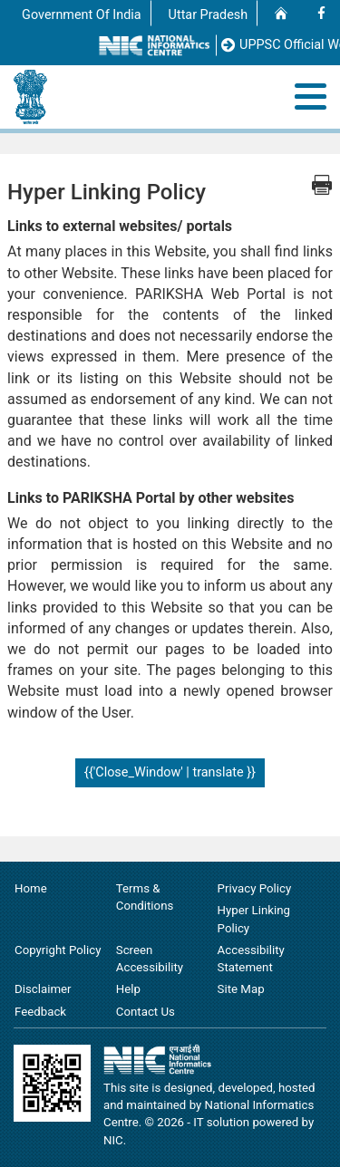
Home (31, 888)
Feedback (40, 1011)
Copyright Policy (58, 950)
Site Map (241, 989)
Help (128, 989)
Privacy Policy (255, 888)
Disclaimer (43, 989)
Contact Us (145, 1011)
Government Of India (81, 15)
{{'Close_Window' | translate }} (170, 772)
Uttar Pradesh (208, 15)
